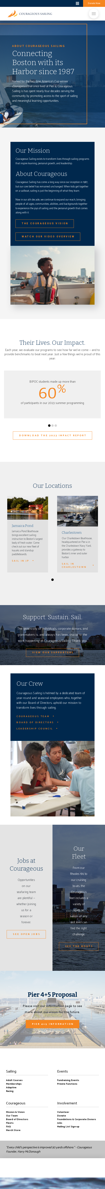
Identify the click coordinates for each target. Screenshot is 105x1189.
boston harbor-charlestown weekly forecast (23, 3)
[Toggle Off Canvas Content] (77, 3)
